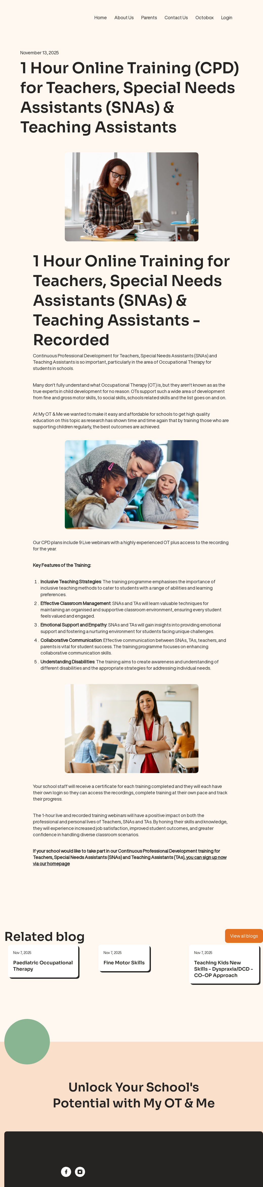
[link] (43, 967)
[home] (32, 17)
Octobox (204, 17)
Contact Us (176, 17)
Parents (149, 17)
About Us (124, 17)
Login (226, 17)
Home (100, 17)
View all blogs (244, 936)
